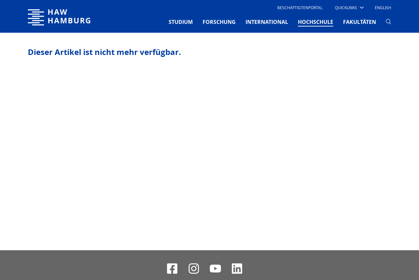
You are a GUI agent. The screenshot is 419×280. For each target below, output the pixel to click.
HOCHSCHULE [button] (315, 22)
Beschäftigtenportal (299, 7)
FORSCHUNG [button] (219, 22)
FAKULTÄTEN (359, 22)
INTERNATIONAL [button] (267, 22)
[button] (349, 7)
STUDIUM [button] (181, 22)
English (383, 7)
